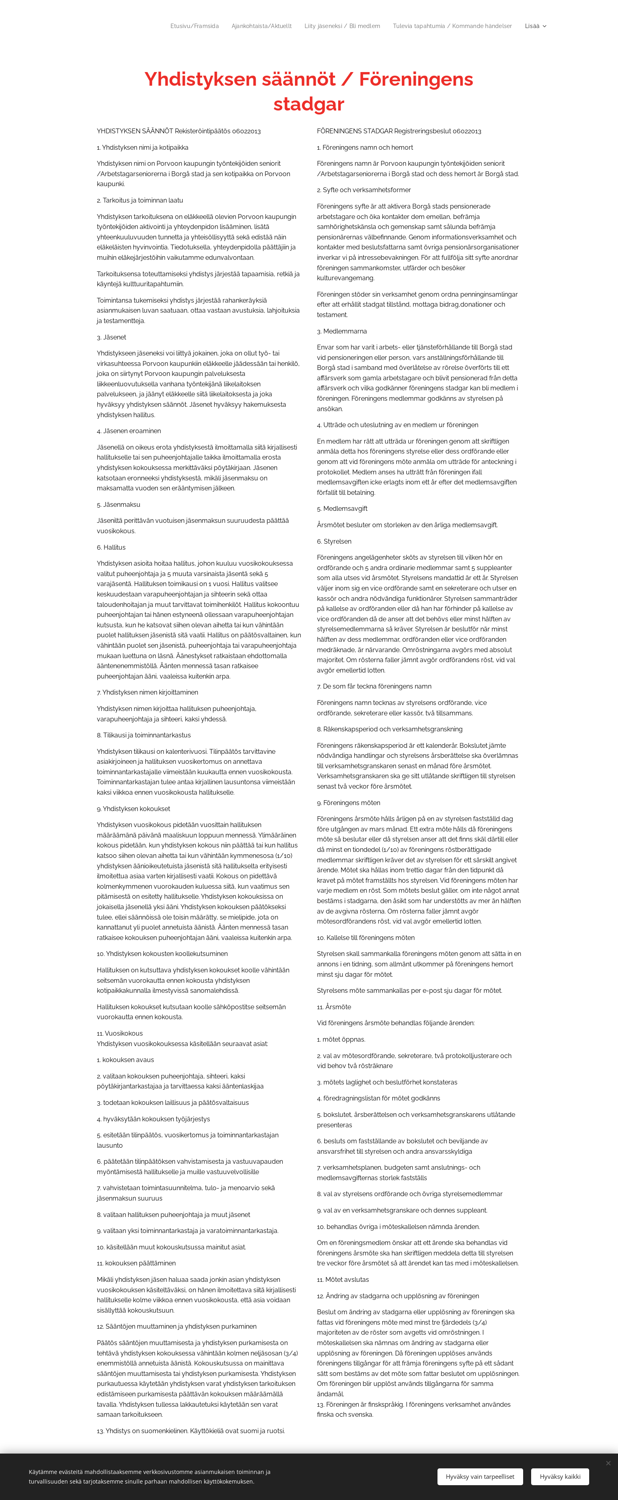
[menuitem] (179, 26)
